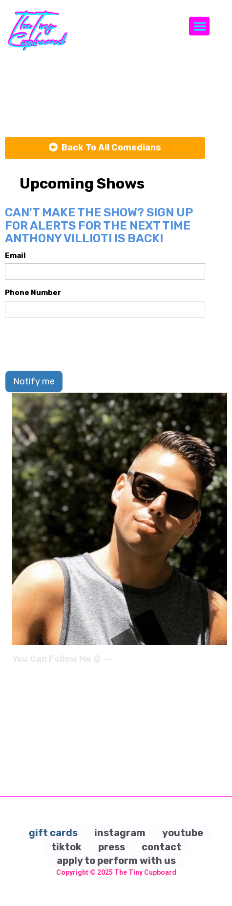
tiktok (66, 847)
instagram (120, 833)
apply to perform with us (116, 860)
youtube (182, 833)
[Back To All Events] (105, 148)
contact (161, 847)
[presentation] (79, 344)
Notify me (34, 381)
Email (15, 255)
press (111, 847)
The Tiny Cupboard (145, 872)
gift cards (53, 833)
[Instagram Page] (221, 662)
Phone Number (33, 292)
